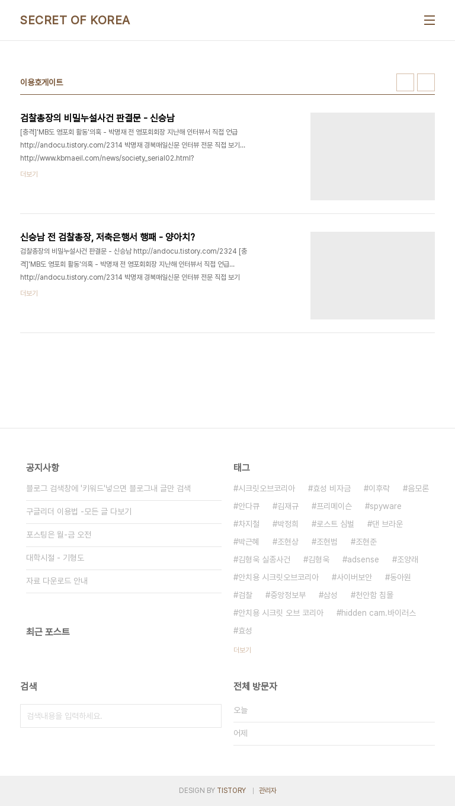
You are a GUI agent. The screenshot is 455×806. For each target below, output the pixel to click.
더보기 (242, 650)
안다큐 (248, 506)
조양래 (407, 559)
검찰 (245, 595)
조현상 (288, 541)
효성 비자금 (332, 488)
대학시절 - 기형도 (55, 557)
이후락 (379, 488)
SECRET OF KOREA (75, 20)
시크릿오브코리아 (266, 488)
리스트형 (426, 82)
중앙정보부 (288, 595)
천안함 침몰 (374, 595)
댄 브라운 (387, 524)
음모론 (418, 488)
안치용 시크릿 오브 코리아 (280, 613)
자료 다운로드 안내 (57, 581)
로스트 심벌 (335, 524)
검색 (209, 716)
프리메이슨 (334, 506)
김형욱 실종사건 (264, 559)
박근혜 (248, 541)
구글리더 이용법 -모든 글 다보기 (79, 511)
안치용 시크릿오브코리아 (278, 577)
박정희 (288, 524)
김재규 (288, 506)
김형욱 (318, 559)
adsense (363, 559)
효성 (245, 630)
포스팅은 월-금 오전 (58, 534)
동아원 (400, 577)
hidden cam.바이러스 (378, 613)
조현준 (366, 541)
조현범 (327, 541)
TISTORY (231, 790)
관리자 (268, 790)
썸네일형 (405, 82)
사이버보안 (354, 577)
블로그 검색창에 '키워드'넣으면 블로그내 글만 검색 (108, 488)
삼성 (330, 595)
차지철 (248, 524)
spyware (386, 506)
